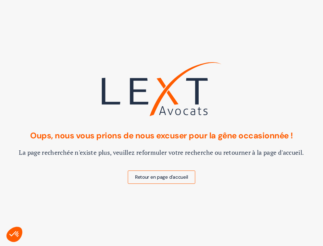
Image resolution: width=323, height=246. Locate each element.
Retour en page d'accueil (161, 177)
